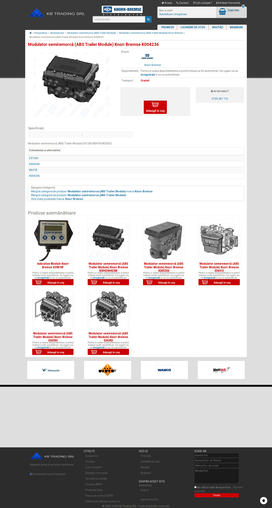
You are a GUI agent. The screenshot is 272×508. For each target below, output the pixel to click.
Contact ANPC (93, 484)
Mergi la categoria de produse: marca (91, 191)
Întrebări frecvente (228, 2)
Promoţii (167, 27)
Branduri (236, 27)
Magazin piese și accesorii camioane (53, 458)
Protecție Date (94, 490)
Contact (183, 2)
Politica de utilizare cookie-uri (102, 501)
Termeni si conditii (96, 478)
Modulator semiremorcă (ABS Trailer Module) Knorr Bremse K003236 (163, 267)
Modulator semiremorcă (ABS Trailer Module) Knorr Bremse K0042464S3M (108, 267)
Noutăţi (217, 27)
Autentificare (166, 14)
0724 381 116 (220, 98)
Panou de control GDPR (99, 495)
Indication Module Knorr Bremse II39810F (53, 265)
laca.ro (145, 490)
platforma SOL (149, 499)
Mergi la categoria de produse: (78, 195)
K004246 (34, 164)
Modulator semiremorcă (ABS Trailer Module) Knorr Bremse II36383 (108, 336)
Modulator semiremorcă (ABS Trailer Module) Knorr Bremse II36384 (53, 336)
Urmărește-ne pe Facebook (47, 474)
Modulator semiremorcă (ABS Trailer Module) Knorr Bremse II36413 (219, 267)
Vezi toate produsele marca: (57, 198)
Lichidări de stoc (193, 27)
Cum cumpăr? (202, 2)
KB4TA (33, 169)
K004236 (34, 175)
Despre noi (91, 455)
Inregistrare (181, 14)
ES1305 (33, 158)
